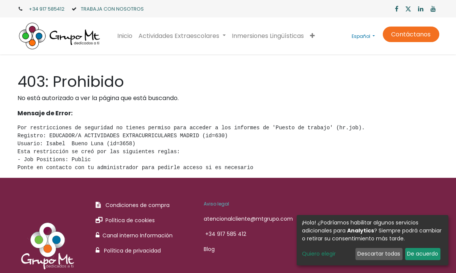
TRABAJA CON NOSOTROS (112, 9)
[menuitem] (125, 36)
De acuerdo (422, 253)
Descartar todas (378, 253)
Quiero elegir (319, 253)
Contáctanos (410, 34)
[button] (312, 36)
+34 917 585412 (46, 9)
